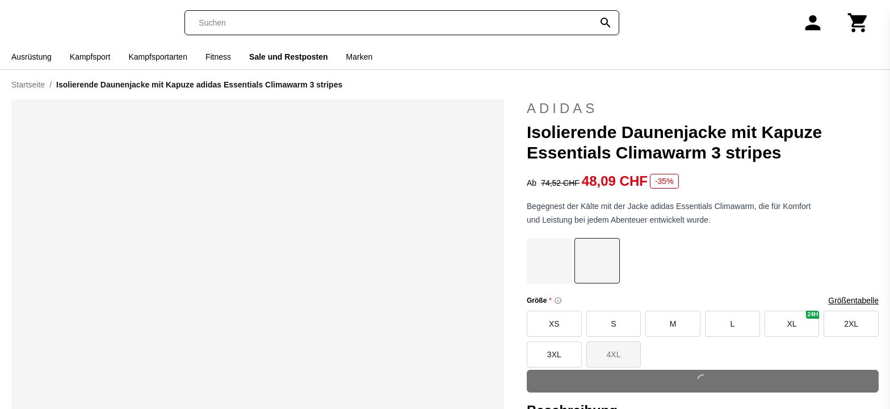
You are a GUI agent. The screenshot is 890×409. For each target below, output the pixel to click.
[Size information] (558, 300)
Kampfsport (90, 56)
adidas (703, 108)
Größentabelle (853, 300)
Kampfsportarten (157, 56)
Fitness (218, 56)
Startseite (28, 84)
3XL (554, 354)
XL (803, 319)
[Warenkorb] (858, 22)
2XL (851, 323)
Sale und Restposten (288, 56)
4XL (614, 354)
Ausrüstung (31, 56)
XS (554, 323)
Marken (359, 56)
